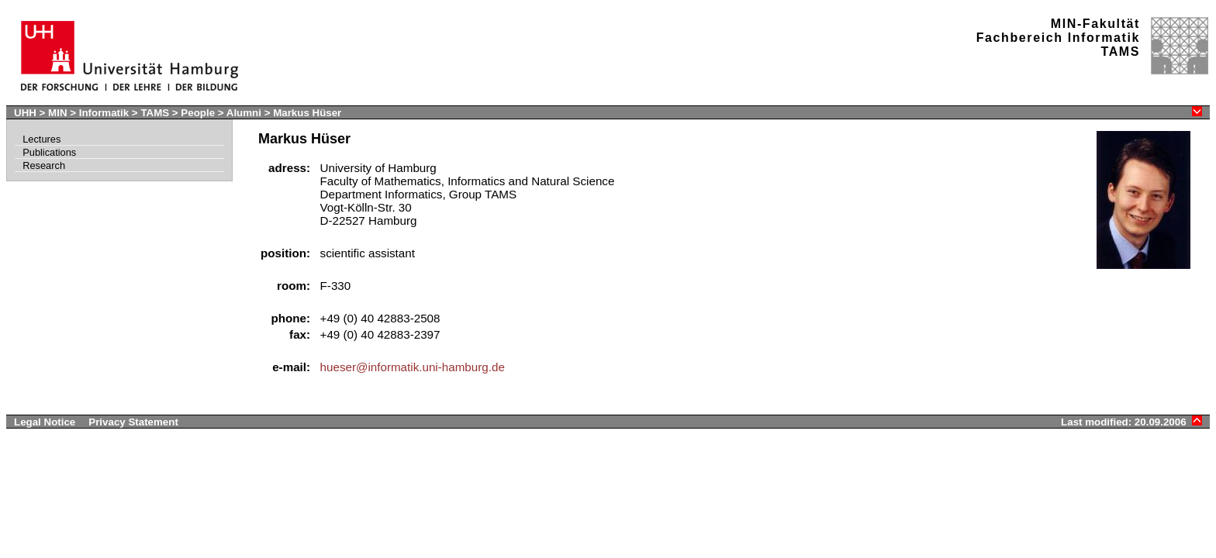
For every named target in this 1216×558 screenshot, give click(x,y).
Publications (49, 152)
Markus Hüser (307, 113)
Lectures (41, 139)
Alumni (243, 113)
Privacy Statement (133, 422)
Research (43, 165)
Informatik (104, 113)
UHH (25, 113)
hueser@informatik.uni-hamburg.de (412, 367)
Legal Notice (44, 422)
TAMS (154, 113)
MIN (57, 113)
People (198, 113)
